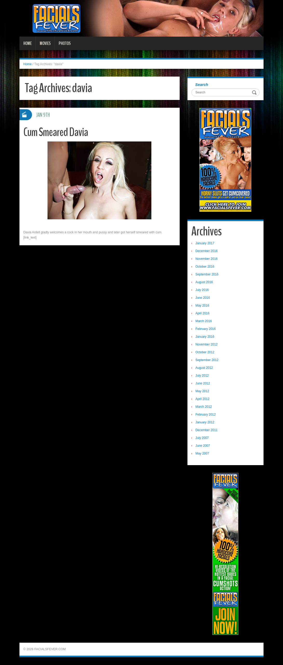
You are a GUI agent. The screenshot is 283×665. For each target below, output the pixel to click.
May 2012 (202, 391)
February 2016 (206, 329)
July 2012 (202, 375)
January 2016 (205, 336)
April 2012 (203, 399)
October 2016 (205, 266)
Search (201, 84)
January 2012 (205, 422)
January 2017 (205, 243)
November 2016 (207, 259)
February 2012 (206, 414)
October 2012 (205, 352)
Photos (65, 43)
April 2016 (203, 313)
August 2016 (204, 282)
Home (27, 43)
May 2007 (202, 453)
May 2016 (202, 305)
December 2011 (207, 430)
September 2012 (207, 360)
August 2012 (204, 368)
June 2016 (203, 298)
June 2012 (203, 383)
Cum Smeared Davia (55, 132)
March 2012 (204, 407)
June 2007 (203, 445)
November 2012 (207, 344)
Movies (45, 43)
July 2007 (202, 438)
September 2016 (207, 274)
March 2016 (204, 321)
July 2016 (202, 290)
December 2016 (207, 251)
